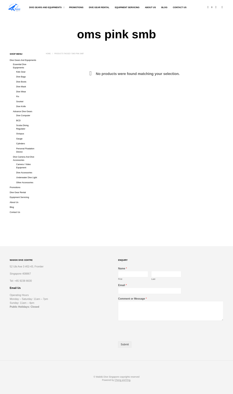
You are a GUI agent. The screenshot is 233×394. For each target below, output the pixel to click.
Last (153, 279)
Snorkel (19, 101)
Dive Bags (21, 76)
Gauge (19, 138)
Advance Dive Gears (22, 111)
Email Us (15, 288)
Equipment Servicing (127, 7)
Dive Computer (23, 115)
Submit (125, 344)
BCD (18, 120)
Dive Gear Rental (99, 7)
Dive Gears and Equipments (45, 7)
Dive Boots (21, 81)
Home (48, 54)
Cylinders (20, 143)
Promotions (76, 7)
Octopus (20, 133)
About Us (150, 7)
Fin (17, 96)
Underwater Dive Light (26, 177)
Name (122, 268)
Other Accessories (24, 182)
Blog (164, 7)
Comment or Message (132, 298)
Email (122, 285)
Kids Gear (21, 72)
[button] (210, 7)
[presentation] (142, 336)
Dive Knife (21, 106)
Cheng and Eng (122, 380)
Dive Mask (21, 86)
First (120, 279)
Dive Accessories (24, 172)
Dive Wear (21, 91)
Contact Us (179, 7)
